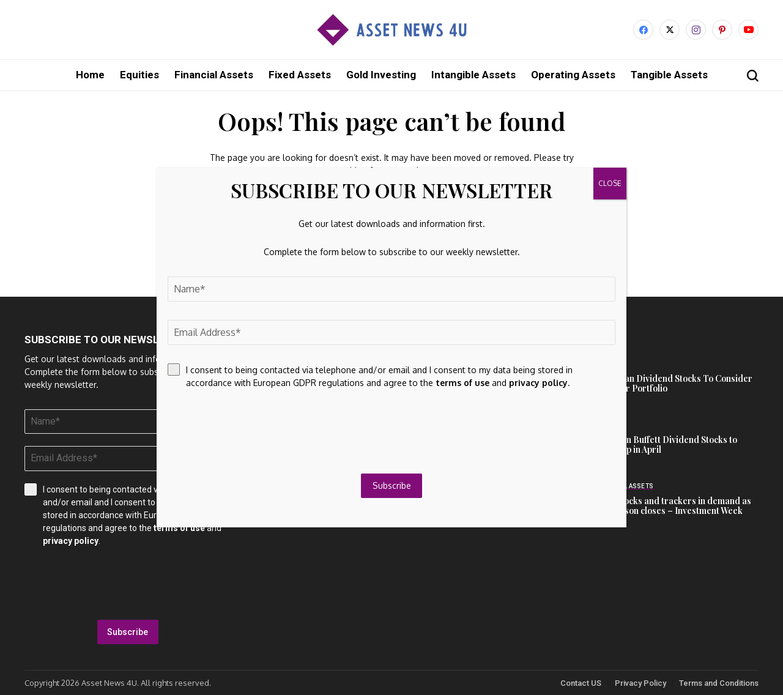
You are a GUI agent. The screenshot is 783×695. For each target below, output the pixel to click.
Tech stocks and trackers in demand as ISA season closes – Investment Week (673, 505)
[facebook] (643, 30)
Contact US (580, 682)
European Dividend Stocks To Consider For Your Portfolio (673, 383)
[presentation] (127, 583)
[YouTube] (748, 30)
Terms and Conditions (719, 682)
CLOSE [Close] (610, 183)
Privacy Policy (640, 682)
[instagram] (696, 30)
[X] (669, 30)
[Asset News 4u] (391, 29)
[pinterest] (722, 30)
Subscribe (127, 631)
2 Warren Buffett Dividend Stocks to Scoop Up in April (666, 444)
